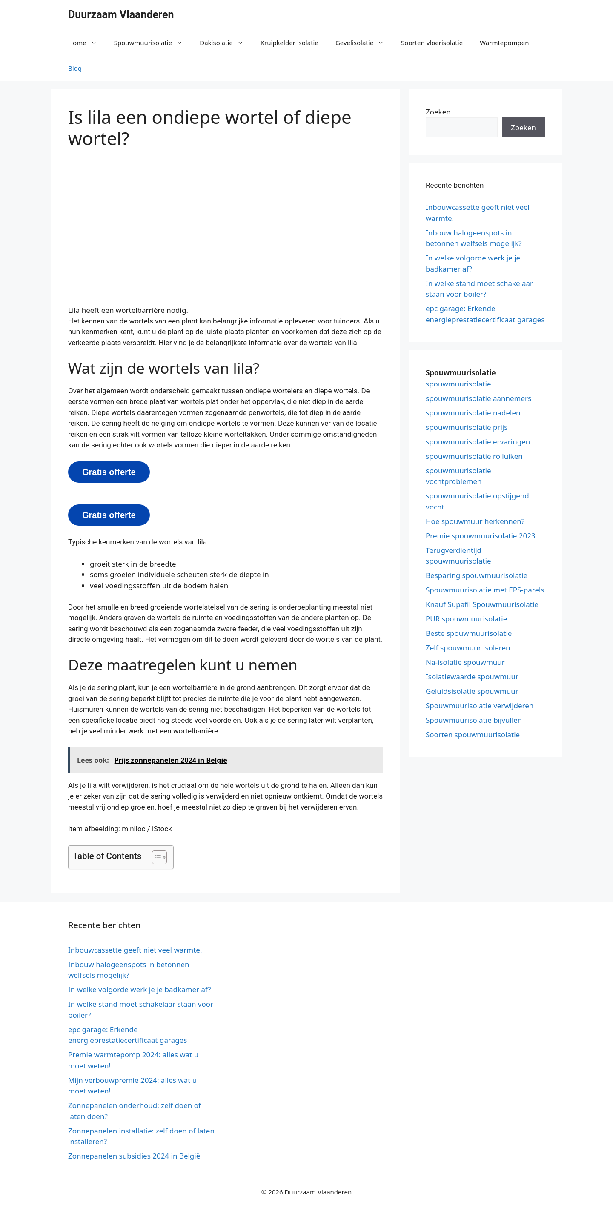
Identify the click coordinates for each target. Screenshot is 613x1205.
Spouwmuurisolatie (153, 42)
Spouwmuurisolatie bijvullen (474, 720)
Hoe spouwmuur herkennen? (475, 521)
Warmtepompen (504, 42)
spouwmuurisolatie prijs (466, 427)
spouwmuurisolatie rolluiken (474, 456)
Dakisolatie (226, 42)
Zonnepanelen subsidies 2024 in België (134, 1156)
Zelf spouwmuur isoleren (468, 648)
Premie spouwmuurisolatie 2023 (481, 536)
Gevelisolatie (363, 42)
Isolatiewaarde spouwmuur (472, 676)
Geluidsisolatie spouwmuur (472, 691)
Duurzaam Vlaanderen (121, 15)
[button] (155, 857)
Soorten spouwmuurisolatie (473, 734)
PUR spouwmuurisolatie (466, 619)
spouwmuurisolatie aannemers (478, 398)
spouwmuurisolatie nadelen (473, 413)
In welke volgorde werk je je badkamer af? (139, 989)
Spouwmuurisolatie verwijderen (479, 705)
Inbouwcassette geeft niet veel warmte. (135, 950)
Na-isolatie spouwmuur (465, 662)
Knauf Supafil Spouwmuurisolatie (482, 604)
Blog (75, 68)
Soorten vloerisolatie (432, 42)
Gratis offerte (109, 472)
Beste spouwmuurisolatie (469, 633)
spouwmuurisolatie (458, 384)
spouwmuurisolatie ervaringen (478, 442)
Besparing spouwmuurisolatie (476, 575)
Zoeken (438, 112)
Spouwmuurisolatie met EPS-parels (485, 590)
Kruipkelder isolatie (289, 42)
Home (87, 42)
